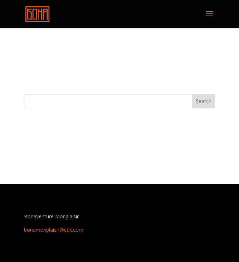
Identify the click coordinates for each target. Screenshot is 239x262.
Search (203, 101)
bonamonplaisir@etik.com (53, 229)
